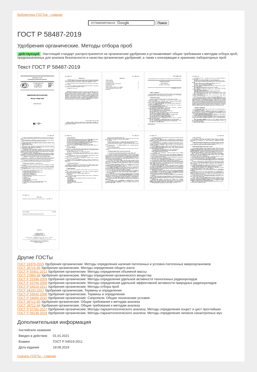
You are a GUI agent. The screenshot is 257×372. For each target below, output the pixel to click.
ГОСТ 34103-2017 (30, 290)
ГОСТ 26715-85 (28, 268)
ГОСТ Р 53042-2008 (32, 294)
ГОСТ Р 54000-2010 (32, 298)
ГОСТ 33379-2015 (30, 264)
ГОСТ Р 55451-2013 (32, 271)
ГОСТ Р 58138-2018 (32, 313)
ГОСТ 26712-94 (28, 305)
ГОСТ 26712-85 (28, 302)
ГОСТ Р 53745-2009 (32, 283)
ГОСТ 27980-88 (28, 275)
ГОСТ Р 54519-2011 (32, 286)
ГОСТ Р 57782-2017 (32, 309)
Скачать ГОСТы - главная (36, 356)
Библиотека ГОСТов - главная (39, 15)
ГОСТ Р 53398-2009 (32, 279)
